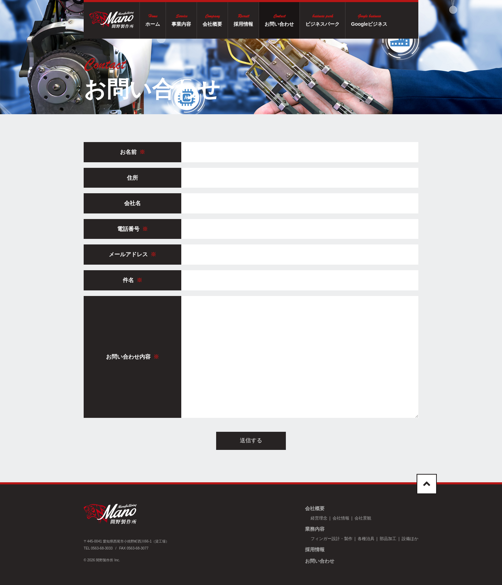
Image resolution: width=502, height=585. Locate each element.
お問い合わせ (295, 20)
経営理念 (319, 518)
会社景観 (363, 518)
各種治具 (366, 538)
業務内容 (315, 529)
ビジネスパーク (339, 20)
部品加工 (388, 538)
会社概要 (228, 20)
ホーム (169, 20)
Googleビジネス (385, 20)
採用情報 (259, 20)
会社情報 (341, 518)
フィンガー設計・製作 (331, 538)
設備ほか (410, 538)
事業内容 (197, 20)
